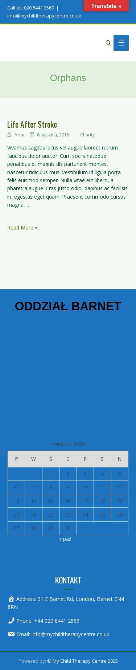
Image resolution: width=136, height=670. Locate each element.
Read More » (22, 228)
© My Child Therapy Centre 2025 (82, 661)
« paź (65, 538)
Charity (87, 135)
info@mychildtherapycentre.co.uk (70, 634)
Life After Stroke (32, 124)
